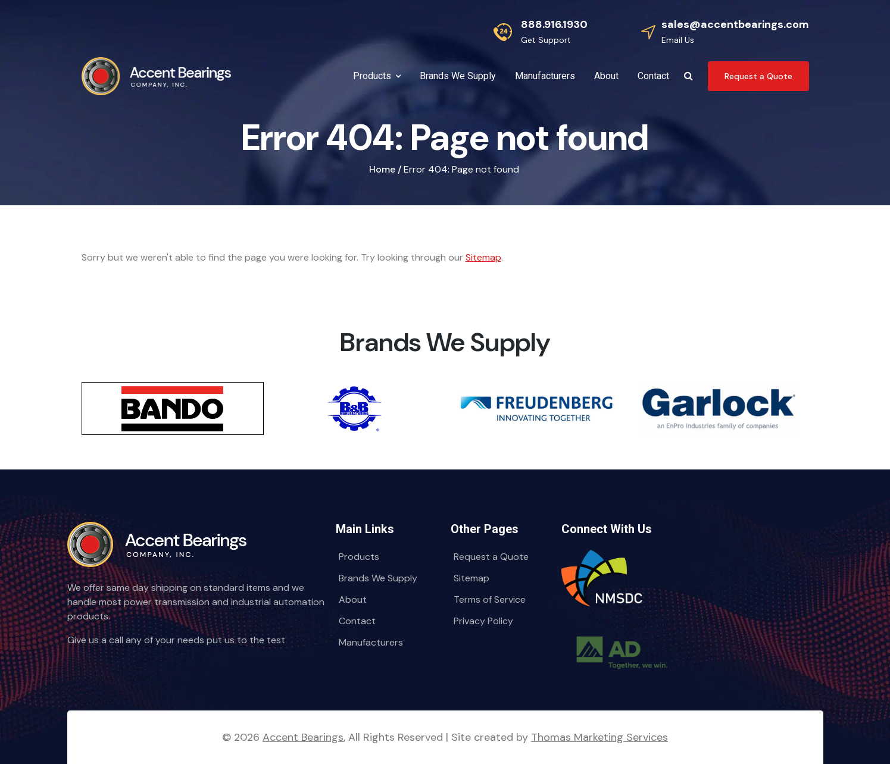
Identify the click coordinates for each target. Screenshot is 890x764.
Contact (357, 621)
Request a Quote (491, 556)
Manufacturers (371, 642)
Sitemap (483, 257)
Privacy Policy (483, 621)
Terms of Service (490, 599)
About (353, 599)
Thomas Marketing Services (599, 737)
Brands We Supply (378, 578)
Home (382, 169)
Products (359, 556)
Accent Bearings (303, 737)
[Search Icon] (688, 76)
